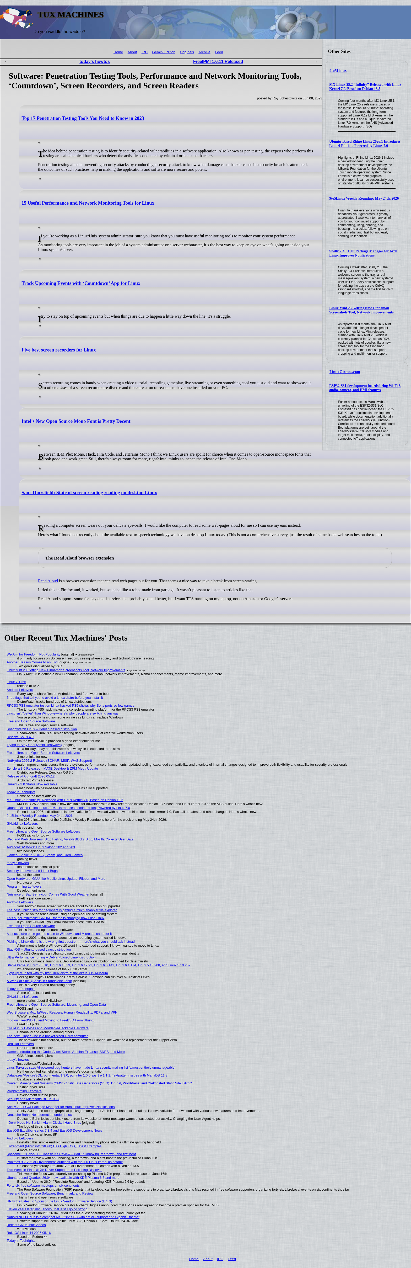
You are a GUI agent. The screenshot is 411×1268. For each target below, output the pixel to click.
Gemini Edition (163, 52)
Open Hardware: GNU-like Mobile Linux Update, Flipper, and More (56, 879)
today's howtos (94, 61)
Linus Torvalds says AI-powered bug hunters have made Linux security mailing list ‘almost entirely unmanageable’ (91, 1067)
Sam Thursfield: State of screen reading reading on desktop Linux (89, 492)
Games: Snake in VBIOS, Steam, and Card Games (45, 855)
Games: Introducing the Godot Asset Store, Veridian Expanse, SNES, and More (66, 1052)
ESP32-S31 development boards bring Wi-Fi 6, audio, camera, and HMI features (365, 388)
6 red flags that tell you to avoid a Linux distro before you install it (55, 698)
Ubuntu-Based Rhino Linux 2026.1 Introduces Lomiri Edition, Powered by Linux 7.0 (365, 144)
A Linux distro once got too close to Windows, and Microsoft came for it (59, 934)
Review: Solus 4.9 (20, 737)
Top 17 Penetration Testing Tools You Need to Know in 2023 (82, 118)
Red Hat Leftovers (20, 1044)
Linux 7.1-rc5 (16, 682)
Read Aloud (48, 581)
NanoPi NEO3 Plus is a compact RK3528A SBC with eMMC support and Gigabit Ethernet (73, 1217)
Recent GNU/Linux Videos (26, 1225)
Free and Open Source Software (31, 721)
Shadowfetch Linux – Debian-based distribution (42, 729)
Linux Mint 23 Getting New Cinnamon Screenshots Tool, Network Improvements (361, 310)
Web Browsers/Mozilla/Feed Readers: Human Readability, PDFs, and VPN (62, 1012)
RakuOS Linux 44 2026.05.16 (29, 1233)
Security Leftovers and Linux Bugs (32, 871)
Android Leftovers (20, 690)
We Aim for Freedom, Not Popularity (34, 654)
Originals (187, 52)
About (132, 52)
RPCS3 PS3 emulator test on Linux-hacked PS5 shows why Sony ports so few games (70, 705)
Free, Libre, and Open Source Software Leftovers (43, 753)
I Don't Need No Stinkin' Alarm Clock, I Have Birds (44, 1123)
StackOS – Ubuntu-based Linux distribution (39, 949)
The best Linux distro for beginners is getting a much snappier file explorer (62, 910)
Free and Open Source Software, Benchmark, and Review (50, 1193)
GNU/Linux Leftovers (22, 823)
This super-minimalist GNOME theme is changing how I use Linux (56, 918)
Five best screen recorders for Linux (58, 350)
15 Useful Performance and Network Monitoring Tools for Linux (87, 203)
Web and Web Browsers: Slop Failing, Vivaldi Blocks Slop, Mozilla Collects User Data (70, 839)
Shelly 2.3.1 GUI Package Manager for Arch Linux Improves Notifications (363, 253)
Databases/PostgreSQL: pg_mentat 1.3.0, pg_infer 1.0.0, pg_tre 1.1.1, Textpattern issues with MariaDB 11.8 (87, 1075)
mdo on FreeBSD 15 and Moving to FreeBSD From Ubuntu (51, 1020)
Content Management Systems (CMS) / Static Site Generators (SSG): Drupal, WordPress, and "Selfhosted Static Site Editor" (99, 1083)
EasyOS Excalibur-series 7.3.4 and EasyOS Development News (54, 1130)
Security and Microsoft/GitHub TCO (33, 1099)
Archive (204, 52)
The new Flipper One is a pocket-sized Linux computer (47, 1036)
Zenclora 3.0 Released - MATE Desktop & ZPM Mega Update (52, 768)
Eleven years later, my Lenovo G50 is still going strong (47, 1209)
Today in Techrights (21, 792)
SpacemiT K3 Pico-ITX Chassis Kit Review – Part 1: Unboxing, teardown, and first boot (71, 1154)
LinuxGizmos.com (344, 372)
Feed (219, 52)
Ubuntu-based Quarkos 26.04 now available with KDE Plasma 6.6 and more (63, 1178)
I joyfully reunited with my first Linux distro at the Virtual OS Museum (57, 973)
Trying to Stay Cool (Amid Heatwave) (34, 745)
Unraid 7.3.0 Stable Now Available (32, 784)
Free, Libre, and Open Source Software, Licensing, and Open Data (56, 1004)
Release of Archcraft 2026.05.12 (31, 776)
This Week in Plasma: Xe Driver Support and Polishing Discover (54, 1170)
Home (118, 52)
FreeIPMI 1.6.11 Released (218, 61)
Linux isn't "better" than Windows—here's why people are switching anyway (63, 713)
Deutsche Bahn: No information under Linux (39, 1115)
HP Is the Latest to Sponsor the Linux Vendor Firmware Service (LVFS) (59, 1201)
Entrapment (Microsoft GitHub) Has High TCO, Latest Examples (54, 1146)
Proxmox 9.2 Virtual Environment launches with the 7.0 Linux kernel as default (65, 1162)
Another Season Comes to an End (32, 662)
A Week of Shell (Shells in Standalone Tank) (39, 981)
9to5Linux (338, 70)
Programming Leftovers (24, 886)
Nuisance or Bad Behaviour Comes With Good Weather (48, 894)
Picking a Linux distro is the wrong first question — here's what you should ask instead (71, 942)
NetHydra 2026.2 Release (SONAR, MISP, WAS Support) (49, 761)
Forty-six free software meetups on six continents (43, 1185)
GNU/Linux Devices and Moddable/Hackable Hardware (48, 1028)
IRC (145, 52)
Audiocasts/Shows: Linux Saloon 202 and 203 (41, 847)
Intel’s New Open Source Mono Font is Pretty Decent (75, 421)
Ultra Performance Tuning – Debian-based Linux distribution (51, 957)
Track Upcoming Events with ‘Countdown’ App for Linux (80, 283)
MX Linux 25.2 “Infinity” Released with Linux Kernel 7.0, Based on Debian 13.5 (365, 87)
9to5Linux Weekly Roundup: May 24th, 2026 (364, 198)
